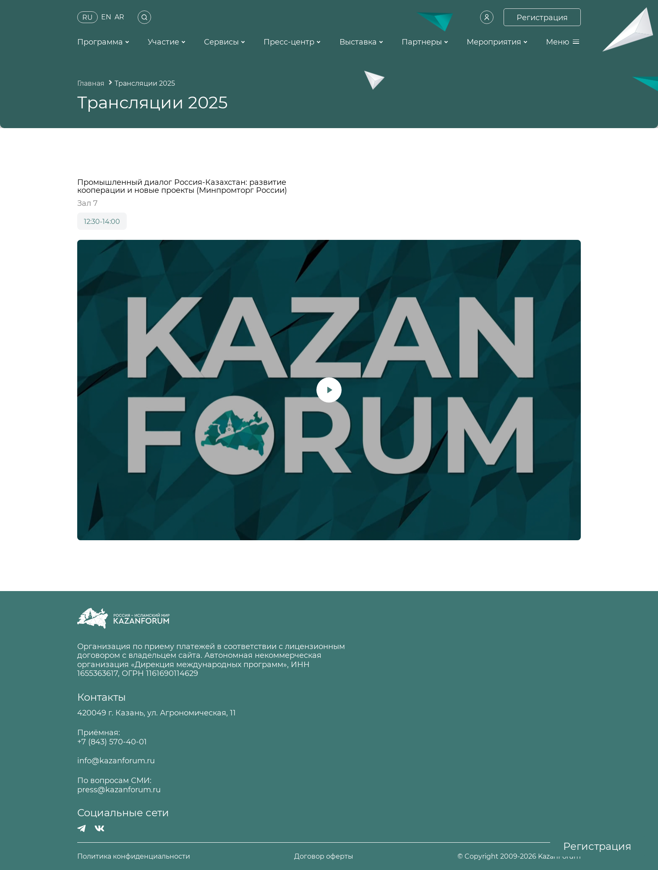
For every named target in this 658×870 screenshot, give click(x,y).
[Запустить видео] (329, 390)
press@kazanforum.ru (119, 790)
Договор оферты (323, 856)
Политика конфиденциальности (133, 856)
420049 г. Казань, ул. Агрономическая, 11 (156, 713)
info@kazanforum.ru (116, 761)
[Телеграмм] (81, 828)
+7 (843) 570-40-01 (112, 742)
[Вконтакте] (99, 828)
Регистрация (597, 846)
